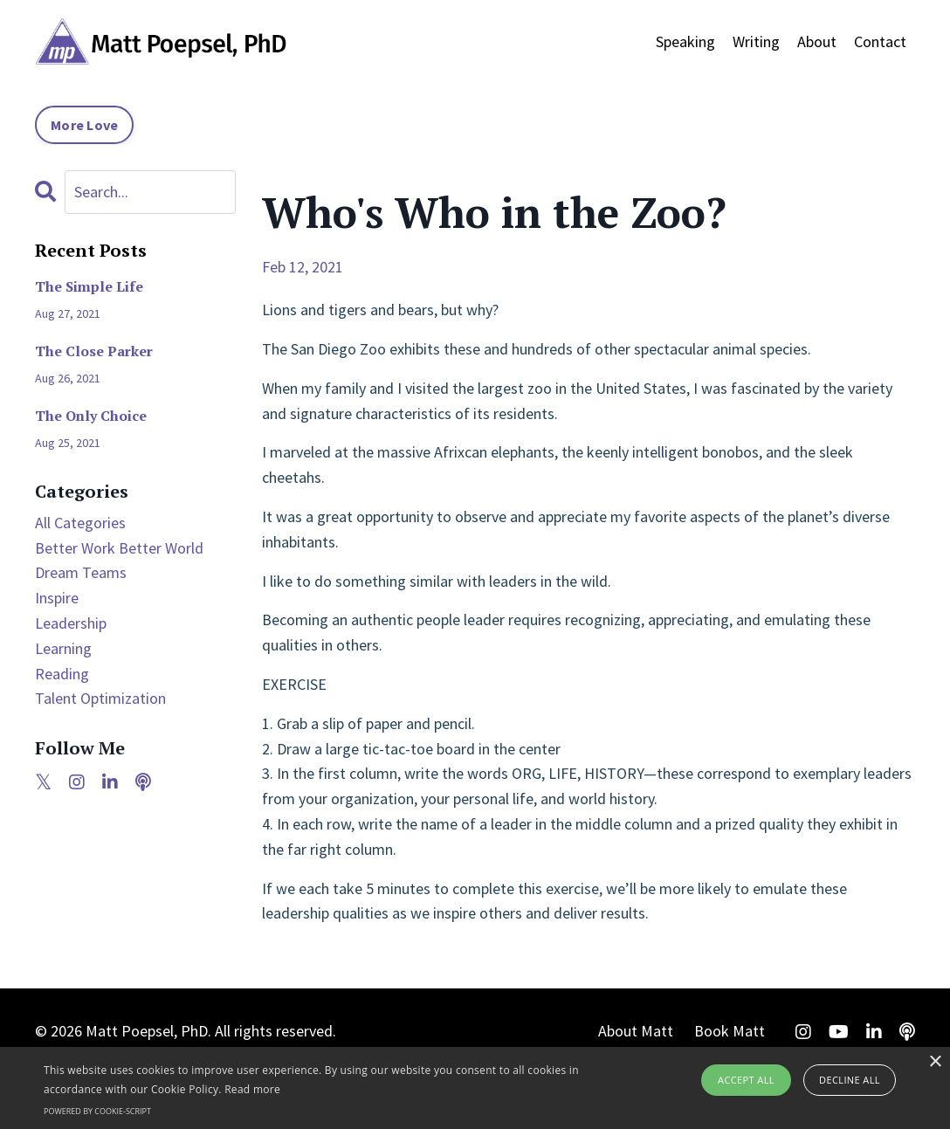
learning (63, 648)
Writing (756, 41)
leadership (71, 623)
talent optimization (100, 698)
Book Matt (729, 1031)
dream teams (81, 572)
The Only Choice (91, 416)
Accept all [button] (746, 1079)
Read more (252, 1089)
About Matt (635, 1031)
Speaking (685, 41)
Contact (880, 41)
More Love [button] (84, 125)
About (816, 41)
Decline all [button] (849, 1079)
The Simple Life (89, 287)
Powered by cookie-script (97, 1111)
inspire (57, 598)
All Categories (80, 523)
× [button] (934, 1062)
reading (62, 674)
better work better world (119, 548)
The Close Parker (94, 351)
